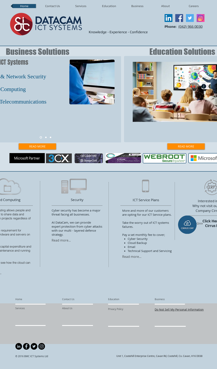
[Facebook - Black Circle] (26, 346)
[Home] (26, 299)
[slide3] (50, 137)
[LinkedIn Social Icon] (168, 18)
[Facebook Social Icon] (179, 18)
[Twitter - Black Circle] (34, 346)
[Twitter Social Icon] (190, 18)
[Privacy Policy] (123, 309)
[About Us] (77, 308)
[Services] (27, 308)
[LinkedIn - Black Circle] (18, 346)
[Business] (165, 299)
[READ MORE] (37, 146)
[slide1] (41, 137)
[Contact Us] (71, 299)
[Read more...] (66, 240)
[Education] (119, 299)
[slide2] (46, 137)
